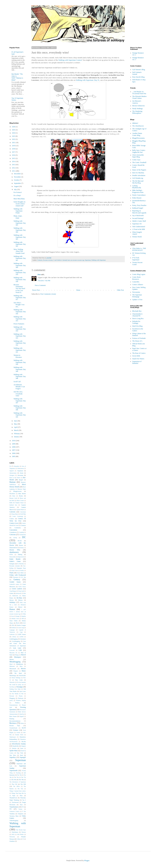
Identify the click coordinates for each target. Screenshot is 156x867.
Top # (24, 800)
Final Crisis (15, 570)
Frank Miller (20, 573)
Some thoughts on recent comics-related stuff (19, 204)
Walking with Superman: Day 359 (20, 272)
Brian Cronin (20, 500)
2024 (14, 133)
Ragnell (22, 716)
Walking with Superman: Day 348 (20, 376)
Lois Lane (17, 648)
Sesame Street (19, 734)
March (16, 430)
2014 (14, 161)
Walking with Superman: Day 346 (20, 408)
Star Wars (12, 755)
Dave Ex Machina (138, 173)
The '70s (23, 777)
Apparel (11, 470)
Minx (21, 666)
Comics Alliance (137, 284)
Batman (12, 482)
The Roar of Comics (139, 353)
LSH (20, 650)
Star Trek (20, 753)
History (20, 600)
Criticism (12, 534)
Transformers (13, 807)
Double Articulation (138, 175)
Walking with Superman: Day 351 (20, 350)
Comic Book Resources (136, 278)
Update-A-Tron (137, 300)
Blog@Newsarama (138, 138)
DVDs (11, 554)
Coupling (21, 532)
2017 (14, 152)
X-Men (18, 839)
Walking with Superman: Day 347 (20, 401)
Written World (137, 237)
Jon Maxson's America (136, 102)
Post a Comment (40, 285)
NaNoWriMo (22, 675)
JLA (17, 623)
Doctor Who (14, 550)
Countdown (12, 532)
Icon (12, 616)
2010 (14, 441)
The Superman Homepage (137, 296)
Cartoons (12, 512)
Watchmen (15, 832)
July (15, 189)
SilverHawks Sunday (19, 744)
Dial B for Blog (137, 326)
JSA (13, 625)
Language (12, 630)
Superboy (12, 757)
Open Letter (22, 691)
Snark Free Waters (138, 359)
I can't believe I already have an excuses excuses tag (68, 260)
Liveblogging (16, 641)
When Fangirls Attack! (137, 233)
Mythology (12, 675)
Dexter (21, 545)
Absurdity (16, 466)
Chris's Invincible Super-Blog (138, 156)
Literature (23, 639)
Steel (21, 755)
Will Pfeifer (20, 834)
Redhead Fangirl (137, 208)
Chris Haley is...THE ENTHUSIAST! (139, 249)
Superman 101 (137, 224)
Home (78, 290)
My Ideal (18, 673)
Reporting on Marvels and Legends (139, 212)
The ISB (23, 784)
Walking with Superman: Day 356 (20, 312)
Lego (21, 632)
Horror (20, 607)
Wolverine (12, 836)
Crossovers (22, 534)
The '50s (16, 777)
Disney (22, 547)
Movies (23, 669)
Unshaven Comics (14, 811)
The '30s (19, 775)
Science (15, 730)
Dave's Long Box (138, 318)
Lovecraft (12, 650)
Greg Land (21, 591)
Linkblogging (13, 639)
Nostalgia (19, 687)
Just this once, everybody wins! (18, 394)
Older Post (120, 290)
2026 (14, 127)
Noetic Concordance (139, 195)
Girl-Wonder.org (137, 178)
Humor (12, 609)
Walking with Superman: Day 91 (87, 80)
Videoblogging (13, 820)
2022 (14, 139)
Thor (21, 795)
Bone (13, 496)
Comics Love (13, 523)
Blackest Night (22, 489)
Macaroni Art (13, 652)
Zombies (12, 841)
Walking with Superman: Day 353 (20, 336)
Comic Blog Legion (138, 274)
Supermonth (13, 770)
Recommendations (14, 721)
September (17, 183)
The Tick (20, 788)
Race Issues (13, 716)
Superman (88, 260)
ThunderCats (13, 798)
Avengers (11, 475)
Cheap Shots (14, 514)
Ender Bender (15, 559)
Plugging (12, 698)
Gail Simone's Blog (138, 70)
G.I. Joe (23, 577)
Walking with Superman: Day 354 (20, 329)
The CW (14, 784)
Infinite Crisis (15, 618)
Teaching (18, 773)
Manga (17, 655)
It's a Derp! (17, 195)
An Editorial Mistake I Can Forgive (19, 387)
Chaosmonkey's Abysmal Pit (137, 315)
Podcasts (20, 698)
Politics (17, 702)
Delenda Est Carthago (136, 322)
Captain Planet (20, 509)
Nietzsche (12, 682)
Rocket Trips (14, 725)
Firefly (22, 570)
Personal (11, 696)
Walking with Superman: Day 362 (20, 244)
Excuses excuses (48, 260)
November (17, 177)
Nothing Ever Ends (14, 689)
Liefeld (21, 636)
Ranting (11, 718)
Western (24, 832)
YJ (23, 839)
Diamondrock (13, 547)
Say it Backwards (138, 215)
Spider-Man (13, 751)
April (16, 427)
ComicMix (135, 282)
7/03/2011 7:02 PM (44, 281)
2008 (14, 447)
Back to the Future (14, 477)
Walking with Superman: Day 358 (20, 280)
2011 (14, 171)
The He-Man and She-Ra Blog (137, 182)
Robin (22, 723)
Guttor (11, 593)
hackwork (18, 593)
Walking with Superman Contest (70, 60)
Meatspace (17, 657)
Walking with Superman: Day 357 (20, 298)
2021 (14, 142)
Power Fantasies (19, 324)
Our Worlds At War (17, 693)
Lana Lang (21, 627)
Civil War (23, 514)
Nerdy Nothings (16, 677)
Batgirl (21, 480)
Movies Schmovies (138, 106)
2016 (14, 155)
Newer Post (36, 290)
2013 (14, 165)
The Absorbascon (138, 126)
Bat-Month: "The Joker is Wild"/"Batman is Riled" (17, 77)
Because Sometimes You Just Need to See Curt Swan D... (19, 288)
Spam (21, 748)
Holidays (12, 602)
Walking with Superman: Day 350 (20, 362)
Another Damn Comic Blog (137, 134)
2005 (14, 456)
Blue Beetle (22, 493)
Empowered (21, 557)
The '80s (13, 779)
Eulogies (12, 563)
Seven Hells (136, 356)
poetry (11, 700)
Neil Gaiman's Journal (136, 73)
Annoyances (20, 468)
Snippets (23, 746)
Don (39, 274)
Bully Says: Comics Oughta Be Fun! (138, 151)
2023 (14, 136)
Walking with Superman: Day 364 (20, 230)
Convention (13, 530)
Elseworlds (12, 557)
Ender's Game (15, 561)
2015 (14, 158)
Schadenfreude (13, 728)
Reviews (12, 723)
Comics (11, 518)
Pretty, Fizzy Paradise (139, 205)
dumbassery (14, 552)
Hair (24, 593)
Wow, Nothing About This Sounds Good (19, 251)
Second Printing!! (138, 218)
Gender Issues (15, 582)
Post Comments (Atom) (48, 294)
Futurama (15, 577)
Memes (11, 659)
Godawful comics (14, 584)
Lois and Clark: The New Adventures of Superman (17, 643)
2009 (14, 444)
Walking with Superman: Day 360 (20, 265)
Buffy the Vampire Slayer (16, 502)
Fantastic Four (21, 568)
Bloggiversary (17, 491)
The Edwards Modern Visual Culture (139, 97)
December (17, 174)
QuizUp (22, 714)
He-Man (19, 598)
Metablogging (14, 662)
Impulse (24, 616)
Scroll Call (17, 382)
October (17, 180)
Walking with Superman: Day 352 (20, 343)
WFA (13, 834)
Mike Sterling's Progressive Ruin (137, 191)
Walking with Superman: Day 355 (20, 319)
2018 (14, 149)
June (15, 421)
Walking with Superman (98, 260)
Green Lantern (17, 589)
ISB (23, 618)
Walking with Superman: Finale (18, 211)
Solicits (14, 748)
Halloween (15, 595)
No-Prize (11, 687)
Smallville (16, 746)
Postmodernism (13, 705)
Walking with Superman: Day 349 (20, 369)
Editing (20, 554)
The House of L (137, 341)
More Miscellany (19, 199)
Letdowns (12, 634)
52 (10, 466)
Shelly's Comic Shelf (139, 221)
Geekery (16, 579)
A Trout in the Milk (138, 229)
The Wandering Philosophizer (137, 112)
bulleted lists (13, 505)
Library (14, 636)
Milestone (12, 666)
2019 (14, 146)
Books (21, 496)
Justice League (21, 625)
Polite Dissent (136, 198)
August (16, 186)
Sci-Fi (24, 728)
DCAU (20, 540)
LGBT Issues (22, 634)
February (17, 434)
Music (24, 671)
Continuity (18, 527)
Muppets (15, 671)
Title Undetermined (138, 227)
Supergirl (23, 757)
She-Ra (23, 741)
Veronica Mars (14, 816)
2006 (14, 453)
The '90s (21, 779)
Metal (10, 664)
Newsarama (136, 292)
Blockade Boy (136, 311)
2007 (14, 450)
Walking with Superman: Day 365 (20, 223)
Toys (21, 804)
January (16, 437)
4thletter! (135, 123)
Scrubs (18, 732)
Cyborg (15, 537)
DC (24, 537)
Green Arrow (22, 586)
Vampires (20, 813)
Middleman (19, 664)
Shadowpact (12, 737)
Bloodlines (12, 493)
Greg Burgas (12, 591)
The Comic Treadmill (139, 162)
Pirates (21, 696)
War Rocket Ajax (21, 830)
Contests (39, 260)
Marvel (23, 655)
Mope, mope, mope (18, 217)
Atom (21, 473)
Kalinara (14, 627)
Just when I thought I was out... (19, 305)
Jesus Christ (13, 620)
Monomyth (12, 668)
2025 (14, 130)
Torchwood (15, 802)
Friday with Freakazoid (17, 575)
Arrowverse (12, 473)
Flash (11, 573)
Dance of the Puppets (139, 170)
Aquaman (20, 470)
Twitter (20, 809)
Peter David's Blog (138, 77)
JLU (24, 623)
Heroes (11, 600)
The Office (16, 786)
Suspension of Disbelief (136, 362)
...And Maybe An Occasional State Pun (139, 92)
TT (23, 807)
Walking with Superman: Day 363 (20, 237)
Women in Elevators (18, 356)
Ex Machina (20, 563)
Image (17, 616)
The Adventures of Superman (17, 782)
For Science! (18, 192)
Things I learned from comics (17, 791)
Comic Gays (136, 160)
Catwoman (23, 512)
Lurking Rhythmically (136, 187)
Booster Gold (13, 498)
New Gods (19, 680)
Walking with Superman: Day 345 (20, 415)
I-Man (24, 614)
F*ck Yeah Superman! (135, 259)
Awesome (20, 475)
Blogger (86, 860)
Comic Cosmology (17, 516)
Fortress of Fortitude (139, 338)
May (15, 424)
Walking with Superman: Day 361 (20, 258)
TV (10, 809)
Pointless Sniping (21, 700)
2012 (14, 168)
